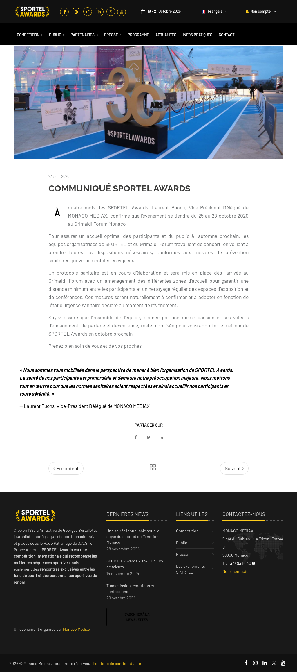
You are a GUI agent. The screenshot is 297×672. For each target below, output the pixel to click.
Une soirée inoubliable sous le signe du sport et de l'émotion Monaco (132, 536)
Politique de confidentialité (117, 663)
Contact (226, 35)
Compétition (28, 35)
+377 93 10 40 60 (242, 563)
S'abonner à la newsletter (136, 616)
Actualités (165, 35)
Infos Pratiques (197, 35)
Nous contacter (236, 571)
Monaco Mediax (76, 629)
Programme (138, 35)
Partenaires (82, 35)
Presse (111, 35)
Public (55, 35)
